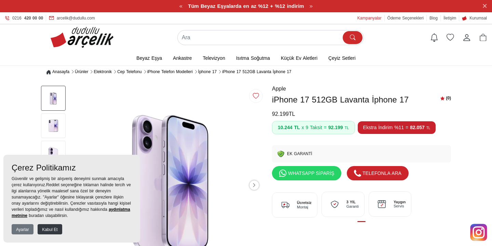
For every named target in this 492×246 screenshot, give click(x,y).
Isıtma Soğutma (253, 58)
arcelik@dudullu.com (72, 18)
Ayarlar (22, 229)
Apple (279, 89)
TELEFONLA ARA (377, 173)
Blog (433, 18)
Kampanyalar (369, 18)
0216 (24, 18)
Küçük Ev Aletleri (299, 58)
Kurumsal (474, 18)
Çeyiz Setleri (342, 58)
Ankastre (182, 58)
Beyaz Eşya (149, 58)
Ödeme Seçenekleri (405, 18)
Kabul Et (49, 229)
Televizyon (214, 58)
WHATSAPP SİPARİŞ (306, 173)
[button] (483, 37)
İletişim (449, 18)
